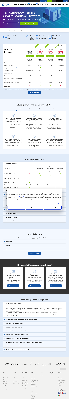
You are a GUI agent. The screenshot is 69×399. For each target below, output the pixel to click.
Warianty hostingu (6, 29)
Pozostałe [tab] (56, 108)
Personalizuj (34, 207)
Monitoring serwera (34, 388)
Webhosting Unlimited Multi (24, 379)
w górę (63, 368)
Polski (4, 0)
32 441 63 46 (27, 1)
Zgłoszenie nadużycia (62, 379)
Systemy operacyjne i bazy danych (34, 379)
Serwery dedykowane (33, 377)
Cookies (4, 383)
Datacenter (5, 380)
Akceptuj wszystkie (52, 207)
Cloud (66, 4)
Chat (54, 1)
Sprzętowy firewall (34, 389)
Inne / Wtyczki (9, 220)
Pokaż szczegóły (55, 203)
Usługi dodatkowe (32, 29)
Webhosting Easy (24, 385)
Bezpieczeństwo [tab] (22, 108)
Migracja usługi (24, 386)
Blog (4, 378)
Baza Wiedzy (60, 1)
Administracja (43, 1)
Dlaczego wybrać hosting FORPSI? (15, 29)
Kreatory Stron (37, 4)
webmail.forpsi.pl (35, 1)
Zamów (30, 55)
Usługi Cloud (42, 375)
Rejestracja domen (16, 375)
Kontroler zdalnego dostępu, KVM (34, 384)
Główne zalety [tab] (13, 108)
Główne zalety (10, 23)
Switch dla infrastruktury (33, 392)
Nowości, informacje (6, 376)
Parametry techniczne (25, 29)
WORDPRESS (29, 4)
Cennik (23, 375)
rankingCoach (51, 376)
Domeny (16, 4)
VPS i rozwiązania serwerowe (56, 4)
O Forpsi (4, 375)
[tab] (34, 162)
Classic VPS (33, 375)
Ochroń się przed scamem (61, 381)
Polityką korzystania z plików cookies (26, 196)
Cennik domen (15, 379)
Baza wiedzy (60, 375)
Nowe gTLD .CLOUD (16, 380)
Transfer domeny (15, 376)
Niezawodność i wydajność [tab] (45, 108)
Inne (6, 248)
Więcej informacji (34, 92)
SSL (42, 4)
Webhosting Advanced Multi (24, 383)
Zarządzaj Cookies (6, 385)
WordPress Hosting (25, 376)
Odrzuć (16, 207)
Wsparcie (49, 1)
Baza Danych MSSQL (10, 216)
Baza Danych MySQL (10, 213)
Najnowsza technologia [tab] (33, 108)
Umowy (4, 382)
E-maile (46, 4)
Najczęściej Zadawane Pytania (41, 29)
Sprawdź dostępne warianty (28, 23)
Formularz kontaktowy (60, 377)
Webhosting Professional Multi (25, 381)
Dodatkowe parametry (11, 163)
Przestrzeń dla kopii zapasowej (34, 387)
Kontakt (59, 382)
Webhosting (22, 4)
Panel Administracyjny (33, 382)
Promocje (5, 379)
